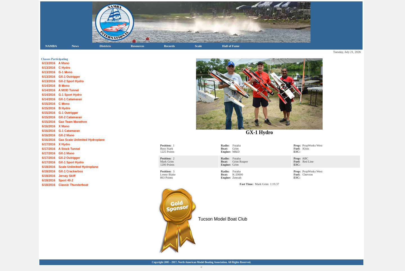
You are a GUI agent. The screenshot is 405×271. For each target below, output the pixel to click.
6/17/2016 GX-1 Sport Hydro (63, 162)
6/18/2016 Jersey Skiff (58, 175)
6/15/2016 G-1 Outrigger (60, 112)
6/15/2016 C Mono (55, 103)
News (74, 46)
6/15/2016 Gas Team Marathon (64, 121)
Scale (197, 46)
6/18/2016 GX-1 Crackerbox (62, 171)
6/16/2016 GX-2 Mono (58, 135)
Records (168, 46)
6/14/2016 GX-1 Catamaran (62, 99)
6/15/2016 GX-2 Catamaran (62, 117)
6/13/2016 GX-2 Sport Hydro (63, 81)
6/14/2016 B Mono (55, 85)
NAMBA (49, 46)
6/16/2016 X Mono (55, 126)
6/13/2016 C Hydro (56, 67)
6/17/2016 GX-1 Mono (58, 153)
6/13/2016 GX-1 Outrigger (61, 76)
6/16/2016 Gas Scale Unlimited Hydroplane (73, 139)
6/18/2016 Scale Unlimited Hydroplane (70, 166)
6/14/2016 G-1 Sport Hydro (62, 94)
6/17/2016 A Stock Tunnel (61, 148)
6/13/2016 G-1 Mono (57, 72)
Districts (103, 46)
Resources (136, 46)
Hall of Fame (229, 46)
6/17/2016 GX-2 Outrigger (61, 157)
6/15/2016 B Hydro (56, 108)
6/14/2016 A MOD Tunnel (60, 90)
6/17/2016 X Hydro (56, 144)
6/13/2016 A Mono (55, 63)
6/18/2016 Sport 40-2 (57, 180)
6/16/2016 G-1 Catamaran (61, 130)
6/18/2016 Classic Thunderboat (65, 184)
